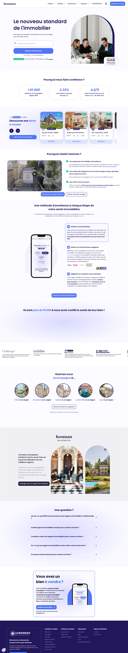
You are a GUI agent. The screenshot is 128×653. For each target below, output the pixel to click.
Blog (79, 634)
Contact (96, 632)
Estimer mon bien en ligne (76, 193)
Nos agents (48, 634)
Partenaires (81, 632)
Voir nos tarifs (100, 186)
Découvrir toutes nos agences (64, 406)
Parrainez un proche (50, 647)
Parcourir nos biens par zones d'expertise (64, 411)
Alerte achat (64, 634)
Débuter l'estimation (33, 51)
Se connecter (48, 649)
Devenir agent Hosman (84, 642)
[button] (4, 650)
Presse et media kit (83, 637)
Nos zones (47, 637)
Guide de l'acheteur (66, 637)
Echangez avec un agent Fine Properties (35, 483)
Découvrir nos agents (108, 167)
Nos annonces (65, 632)
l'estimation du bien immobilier (48, 595)
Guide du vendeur (50, 639)
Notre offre (47, 632)
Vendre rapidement (50, 644)
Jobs (79, 639)
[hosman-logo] (10, 3)
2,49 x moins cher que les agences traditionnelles (96, 185)
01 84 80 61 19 (96, 4)
